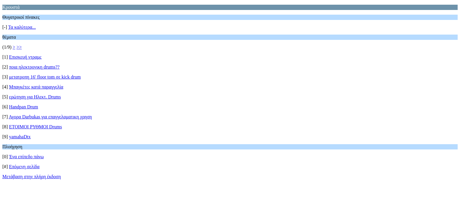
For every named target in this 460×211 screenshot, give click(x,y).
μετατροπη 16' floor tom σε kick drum (45, 76)
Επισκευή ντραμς (25, 57)
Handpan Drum (23, 106)
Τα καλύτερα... (22, 27)
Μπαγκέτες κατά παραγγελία (36, 86)
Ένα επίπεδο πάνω (26, 156)
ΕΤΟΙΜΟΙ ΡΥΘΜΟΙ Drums (35, 126)
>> (19, 47)
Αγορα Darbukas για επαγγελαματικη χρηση (50, 116)
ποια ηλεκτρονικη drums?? (34, 66)
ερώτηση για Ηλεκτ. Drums (35, 96)
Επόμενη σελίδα (24, 166)
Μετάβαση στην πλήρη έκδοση (31, 176)
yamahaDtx (20, 136)
